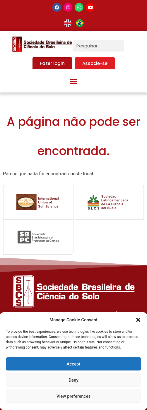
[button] (138, 320)
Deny (73, 380)
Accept (73, 364)
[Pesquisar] (130, 46)
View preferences (73, 396)
